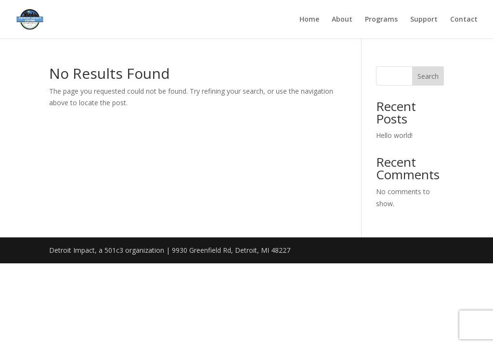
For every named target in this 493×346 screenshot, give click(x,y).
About (342, 20)
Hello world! (394, 135)
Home (309, 20)
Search (428, 76)
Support (424, 20)
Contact (464, 20)
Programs (381, 20)
